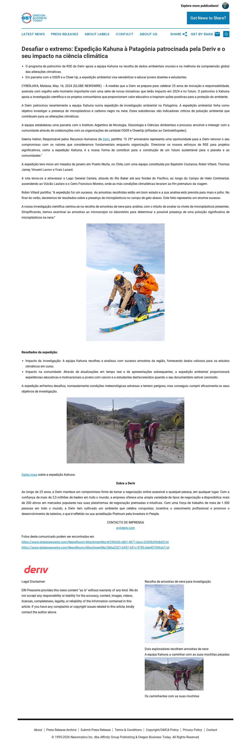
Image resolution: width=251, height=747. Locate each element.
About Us (148, 34)
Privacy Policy (192, 730)
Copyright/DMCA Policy (162, 730)
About (38, 730)
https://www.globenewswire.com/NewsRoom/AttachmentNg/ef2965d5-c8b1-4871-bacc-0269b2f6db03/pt (95, 542)
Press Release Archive (61, 730)
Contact (124, 34)
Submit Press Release (96, 730)
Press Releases (64, 34)
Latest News (33, 34)
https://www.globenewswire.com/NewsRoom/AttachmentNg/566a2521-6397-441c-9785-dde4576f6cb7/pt (95, 547)
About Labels (97, 34)
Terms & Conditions (128, 730)
